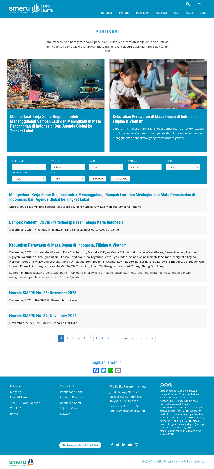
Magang (15, 392)
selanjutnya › (128, 338)
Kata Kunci (18, 161)
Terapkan (97, 178)
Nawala (65, 414)
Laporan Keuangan (72, 397)
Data (203, 13)
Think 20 (16, 408)
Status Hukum (69, 386)
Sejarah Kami (69, 408)
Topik (169, 161)
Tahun (92, 161)
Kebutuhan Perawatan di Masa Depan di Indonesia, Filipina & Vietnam (156, 119)
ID (204, 3)
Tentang (124, 13)
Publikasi (161, 13)
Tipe (53, 172)
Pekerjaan (16, 386)
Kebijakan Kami (70, 403)
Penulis (55, 161)
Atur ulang (120, 178)
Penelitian (142, 13)
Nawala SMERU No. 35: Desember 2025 (42, 292)
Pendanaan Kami (71, 392)
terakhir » (147, 338)
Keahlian (132, 161)
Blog (176, 13)
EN (199, 3)
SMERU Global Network (25, 403)
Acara (189, 13)
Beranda (106, 13)
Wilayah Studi (19, 172)
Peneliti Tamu (19, 397)
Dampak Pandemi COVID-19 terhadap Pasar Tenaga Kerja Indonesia (66, 222)
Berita (14, 414)
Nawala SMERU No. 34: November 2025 (43, 315)
